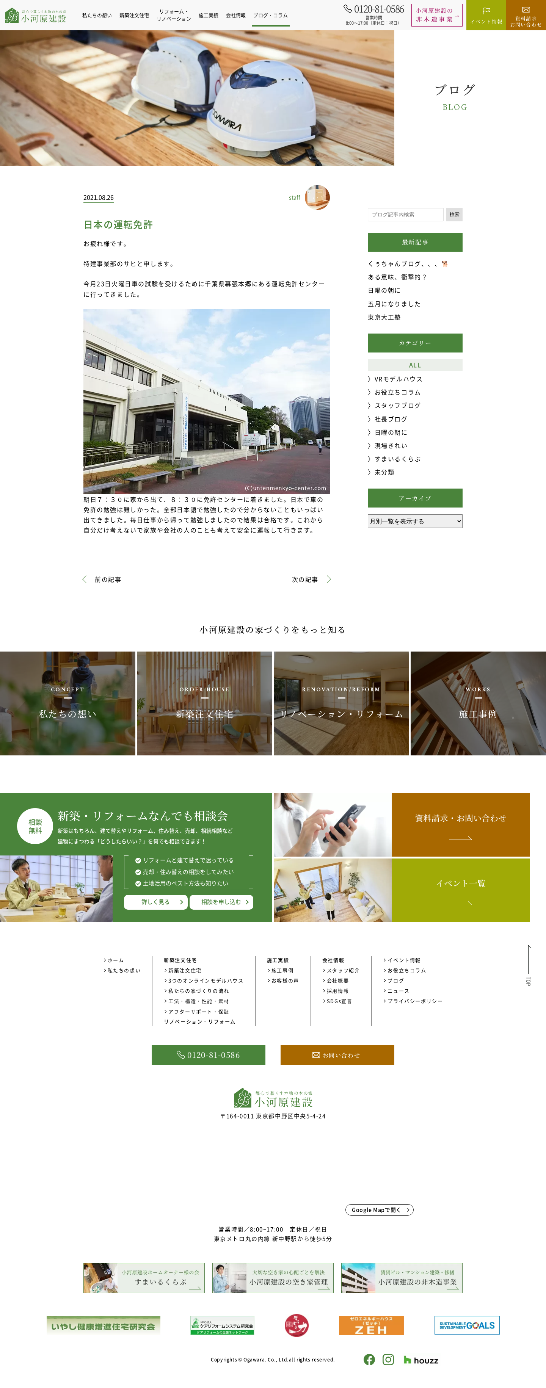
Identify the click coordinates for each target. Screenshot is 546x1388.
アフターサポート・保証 (198, 1011)
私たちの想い (101, 15)
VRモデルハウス (399, 378)
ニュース (399, 990)
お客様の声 (285, 980)
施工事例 (282, 970)
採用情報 (338, 990)
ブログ (396, 980)
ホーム (116, 959)
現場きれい (391, 445)
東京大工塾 (384, 316)
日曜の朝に (384, 290)
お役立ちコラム (398, 391)
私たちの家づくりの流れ (198, 990)
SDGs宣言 (340, 1000)
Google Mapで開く (377, 1209)
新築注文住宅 (185, 970)
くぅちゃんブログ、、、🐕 (408, 263)
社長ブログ (391, 418)
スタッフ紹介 (343, 970)
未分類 (385, 471)
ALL (415, 364)
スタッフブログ (398, 405)
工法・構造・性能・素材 (198, 1000)
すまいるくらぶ (398, 458)
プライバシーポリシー (415, 1000)
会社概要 (338, 980)
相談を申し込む (221, 902)
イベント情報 (404, 959)
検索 (455, 214)
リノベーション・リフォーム (200, 1021)
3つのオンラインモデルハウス (205, 980)
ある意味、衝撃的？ (398, 276)
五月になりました (394, 303)
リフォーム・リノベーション (178, 15)
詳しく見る (155, 902)
